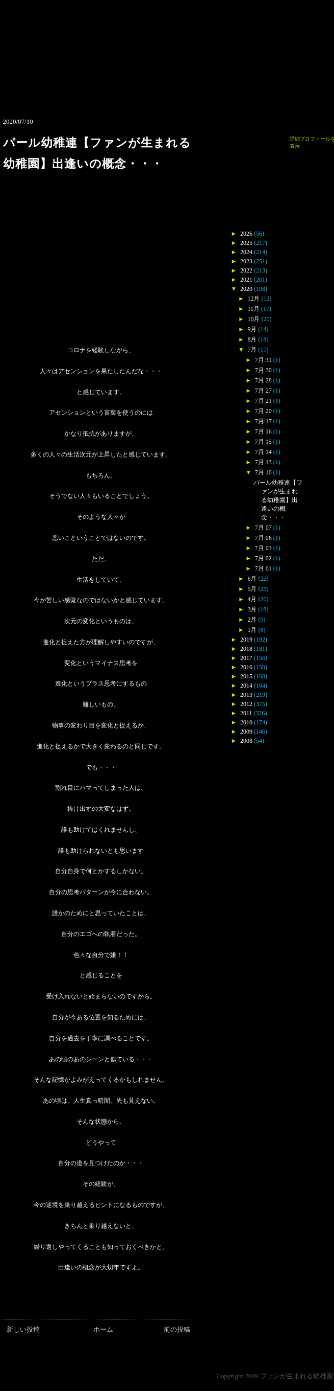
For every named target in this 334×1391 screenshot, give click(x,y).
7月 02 (263, 558)
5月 (251, 588)
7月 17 (263, 421)
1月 (251, 629)
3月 (251, 609)
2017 (246, 658)
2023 (246, 261)
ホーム (103, 1329)
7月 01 (263, 568)
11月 (253, 308)
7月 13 (263, 462)
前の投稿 (177, 1329)
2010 (246, 722)
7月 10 (263, 472)
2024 (246, 252)
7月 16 (263, 431)
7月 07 (263, 527)
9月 (251, 329)
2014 (246, 685)
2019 (246, 639)
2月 (251, 619)
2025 (246, 242)
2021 (246, 279)
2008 (246, 740)
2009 (246, 731)
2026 (246, 233)
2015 (246, 676)
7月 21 (263, 400)
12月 (253, 298)
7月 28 (263, 380)
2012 (246, 704)
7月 (251, 349)
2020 (246, 288)
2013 (246, 694)
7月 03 (263, 548)
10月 (253, 319)
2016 (246, 667)
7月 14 (263, 451)
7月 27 (263, 390)
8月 (251, 339)
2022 (246, 270)
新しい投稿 (23, 1329)
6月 (251, 578)
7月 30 (263, 370)
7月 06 (263, 537)
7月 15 (263, 441)
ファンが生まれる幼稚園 (296, 1376)
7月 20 (263, 411)
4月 (251, 599)
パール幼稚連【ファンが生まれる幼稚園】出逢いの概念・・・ (277, 500)
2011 (246, 713)
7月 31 (263, 359)
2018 (246, 648)
